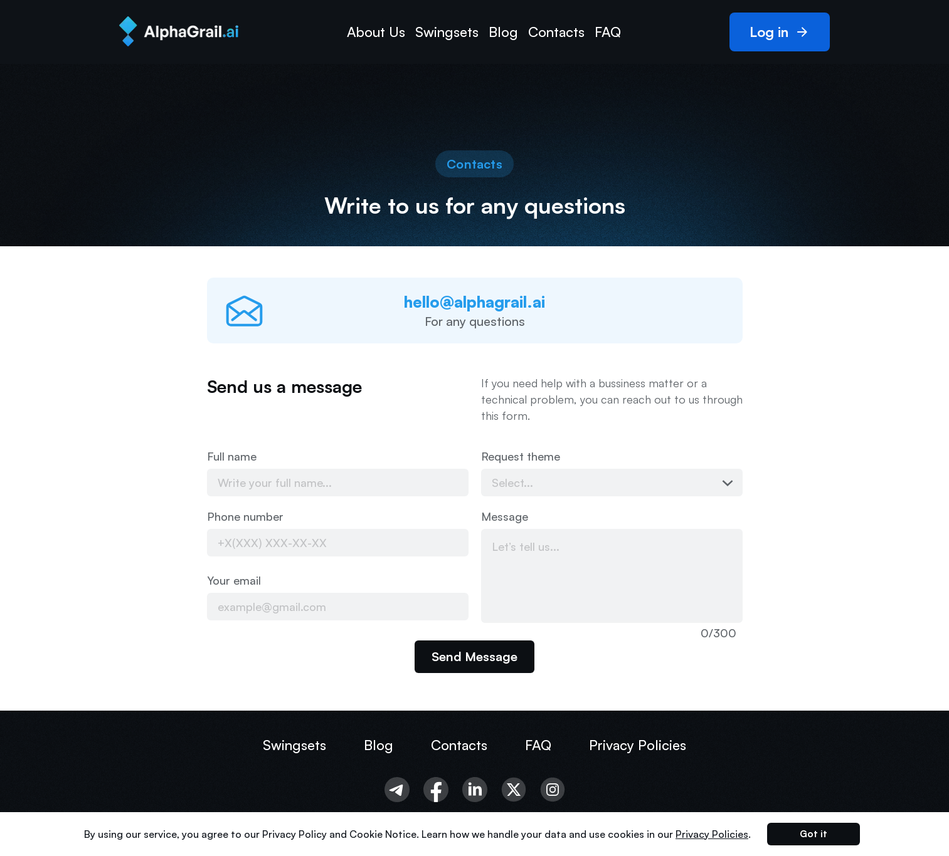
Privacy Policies (637, 744)
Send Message (474, 656)
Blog (503, 31)
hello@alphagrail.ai (474, 301)
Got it (813, 834)
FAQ (608, 31)
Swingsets (447, 31)
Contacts (556, 31)
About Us (376, 31)
